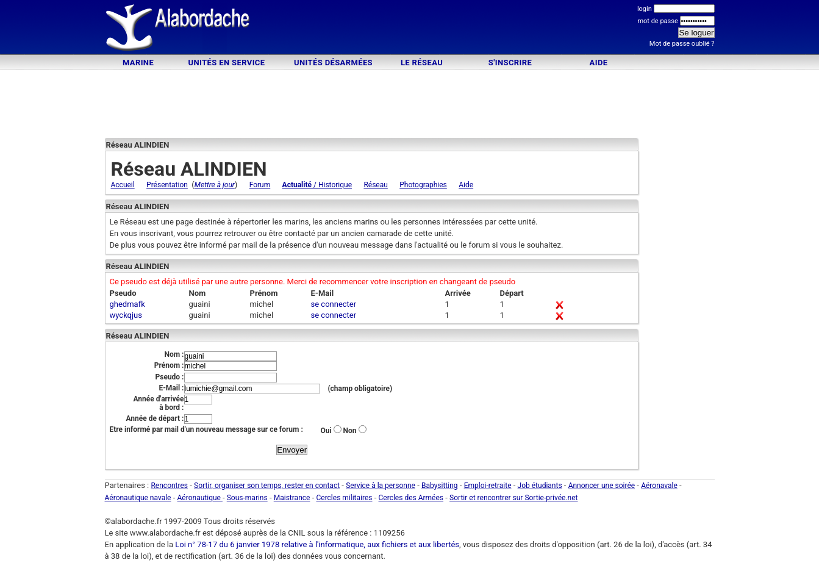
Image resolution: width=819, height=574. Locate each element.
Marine (138, 62)
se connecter (334, 304)
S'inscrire (510, 62)
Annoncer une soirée (601, 485)
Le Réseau (422, 62)
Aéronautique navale (138, 497)
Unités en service (226, 62)
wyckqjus (126, 315)
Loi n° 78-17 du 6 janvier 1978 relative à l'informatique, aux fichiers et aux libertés (316, 544)
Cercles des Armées (411, 497)
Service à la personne (380, 485)
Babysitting (439, 485)
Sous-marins (247, 497)
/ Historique (317, 185)
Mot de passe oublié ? (682, 44)
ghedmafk (127, 304)
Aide (599, 62)
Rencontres (169, 485)
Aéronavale (659, 485)
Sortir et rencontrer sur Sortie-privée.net (513, 497)
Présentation (167, 185)
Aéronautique (200, 497)
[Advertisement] (409, 29)
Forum (260, 185)
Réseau (375, 185)
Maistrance (292, 497)
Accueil (123, 185)
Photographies (423, 185)
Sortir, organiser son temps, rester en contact (267, 485)
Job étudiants (540, 485)
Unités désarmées (333, 62)
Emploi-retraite (488, 485)
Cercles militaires (344, 497)
